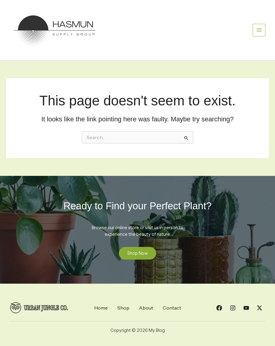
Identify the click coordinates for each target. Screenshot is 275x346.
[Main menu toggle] (259, 30)
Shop (123, 307)
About (146, 307)
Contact (172, 307)
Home (101, 307)
